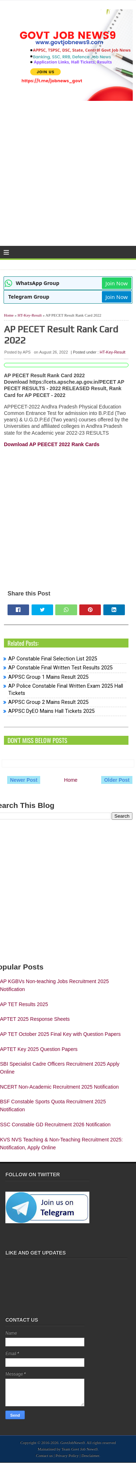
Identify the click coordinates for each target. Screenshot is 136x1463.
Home (9, 315)
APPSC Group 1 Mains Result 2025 (48, 677)
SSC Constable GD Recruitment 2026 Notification (55, 1124)
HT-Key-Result (30, 315)
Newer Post (23, 780)
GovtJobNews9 (72, 1442)
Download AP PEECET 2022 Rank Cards (51, 444)
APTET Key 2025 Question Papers (39, 1049)
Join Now (116, 283)
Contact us (44, 1455)
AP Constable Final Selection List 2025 (52, 659)
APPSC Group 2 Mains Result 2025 (48, 702)
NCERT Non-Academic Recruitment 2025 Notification (59, 1087)
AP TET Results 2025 (24, 1004)
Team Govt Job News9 (79, 1449)
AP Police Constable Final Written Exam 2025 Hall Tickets (65, 689)
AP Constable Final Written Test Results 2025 (60, 668)
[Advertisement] (68, 176)
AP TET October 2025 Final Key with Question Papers (60, 1034)
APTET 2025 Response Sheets (35, 1019)
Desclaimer (90, 1455)
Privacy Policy (67, 1455)
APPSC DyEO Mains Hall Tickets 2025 (51, 711)
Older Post (117, 780)
